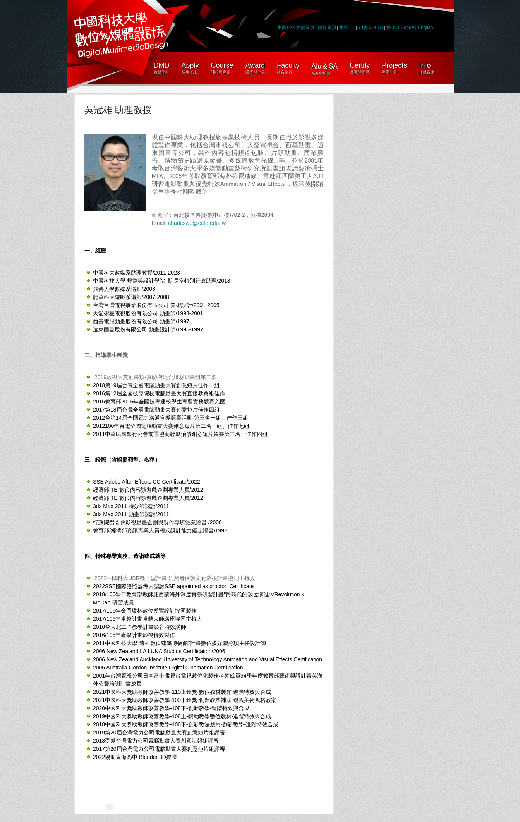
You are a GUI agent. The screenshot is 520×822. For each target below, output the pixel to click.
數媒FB (346, 27)
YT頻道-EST (371, 27)
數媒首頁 (327, 27)
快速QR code (400, 27)
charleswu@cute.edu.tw (197, 223)
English (425, 27)
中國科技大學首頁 (295, 27)
